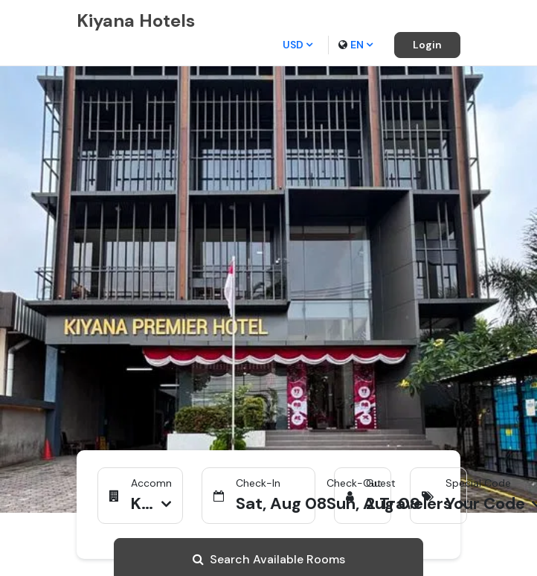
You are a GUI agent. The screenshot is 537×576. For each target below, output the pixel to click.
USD (297, 44)
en (355, 44)
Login (427, 44)
